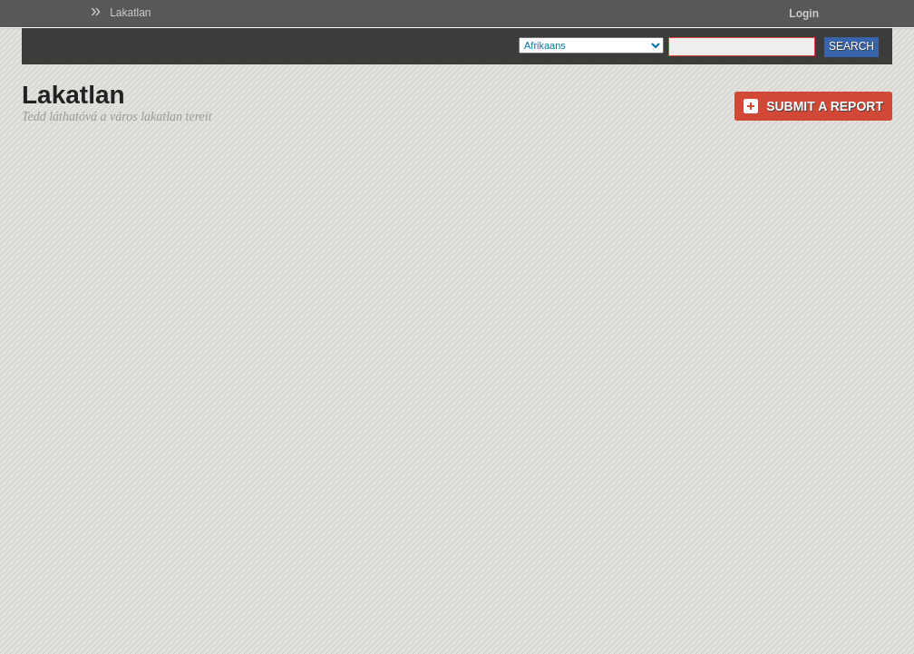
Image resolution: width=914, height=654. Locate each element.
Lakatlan (130, 12)
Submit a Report (824, 106)
